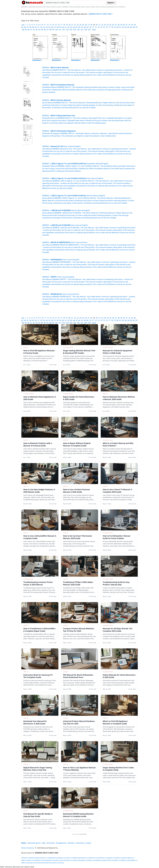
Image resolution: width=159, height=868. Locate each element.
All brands (50, 843)
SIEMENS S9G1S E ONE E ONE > (101, 14)
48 (30, 27)
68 (85, 27)
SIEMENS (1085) (125, 860)
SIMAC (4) (24, 860)
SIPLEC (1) (45, 858)
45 (22, 27)
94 (39, 30)
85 (131, 27)
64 (74, 27)
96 (45, 30)
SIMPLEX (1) (102, 858)
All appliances (61, 843)
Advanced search (33, 843)
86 (134, 27)
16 (59, 25)
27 (88, 25)
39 (121, 25)
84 (128, 27)
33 (105, 25)
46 (25, 27)
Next (94, 30)
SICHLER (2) (30, 863)
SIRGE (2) (38, 858)
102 (63, 30)
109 (89, 30)
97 (47, 30)
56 (52, 27)
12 (48, 25)
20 (69, 25)
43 (132, 25)
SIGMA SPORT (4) (108, 860)
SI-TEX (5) (61, 863)
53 (44, 27)
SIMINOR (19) (110, 858)
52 (41, 27)
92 (34, 30)
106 (78, 30)
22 (75, 25)
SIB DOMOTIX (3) (47, 863)
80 (117, 27)
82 (123, 27)
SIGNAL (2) (90, 860)
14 (53, 25)
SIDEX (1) (24, 863)
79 (115, 27)
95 (42, 30)
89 (26, 30)
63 (71, 27)
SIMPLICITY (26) (94, 858)
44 (135, 25)
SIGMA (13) (116, 860)
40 (124, 25)
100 (56, 30)
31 (99, 25)
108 (85, 30)
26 (86, 25)
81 (120, 27)
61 (66, 27)
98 (50, 30)
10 (42, 25)
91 (31, 30)
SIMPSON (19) (84, 858)
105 (74, 30)
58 (57, 27)
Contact (88, 843)
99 (53, 30)
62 (68, 27)
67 (82, 27)
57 (55, 27)
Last (22, 25)
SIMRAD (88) (76, 858)
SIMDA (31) (130, 858)
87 (136, 27)
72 (96, 27)
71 (93, 27)
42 (129, 25)
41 (127, 25)
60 (63, 27)
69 (87, 27)
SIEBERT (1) (133, 860)
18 (64, 25)
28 (91, 25)
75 (104, 27)
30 (97, 25)
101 (59, 30)
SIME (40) (124, 858)
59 (60, 27)
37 (116, 25)
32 (102, 25)
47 (28, 27)
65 (77, 27)
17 (61, 25)
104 (70, 30)
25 (83, 25)
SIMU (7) (69, 858)
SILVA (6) (62, 860)
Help (43, 843)
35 (110, 25)
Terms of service (27, 848)
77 (109, 27)
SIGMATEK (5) (98, 860)
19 (67, 25)
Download (80, 843)
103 (67, 30)
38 (118, 25)
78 (112, 27)
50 (36, 27)
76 (106, 27)
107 (81, 30)
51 (38, 27)
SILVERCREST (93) (38, 860)
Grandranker (83, 834)
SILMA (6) (75, 860)
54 (47, 27)
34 (107, 25)
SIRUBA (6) (32, 858)
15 (56, 25)
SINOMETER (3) (52, 858)
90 (28, 30)
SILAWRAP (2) (83, 860)
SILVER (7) (57, 860)
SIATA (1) (55, 863)
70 (90, 27)
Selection (71, 843)
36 (113, 25)
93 (37, 30)
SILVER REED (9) (48, 860)
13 (50, 25)
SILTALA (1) (69, 860)
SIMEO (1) (118, 858)
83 (126, 27)
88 (23, 30)
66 (79, 27)
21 (72, 25)
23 (78, 25)
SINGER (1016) (62, 858)
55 (49, 27)
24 (80, 25)
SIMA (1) (29, 860)
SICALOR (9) (38, 863)
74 (101, 27)
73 (98, 27)
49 (33, 27)
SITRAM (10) (25, 858)
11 (45, 25)
